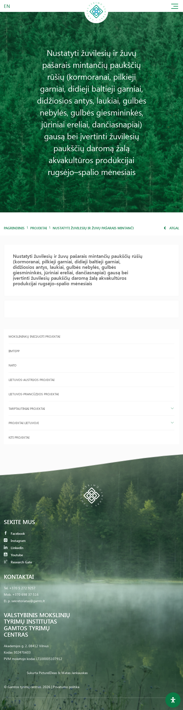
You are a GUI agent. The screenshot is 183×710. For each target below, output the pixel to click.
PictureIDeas (48, 672)
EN (7, 6)
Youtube (13, 555)
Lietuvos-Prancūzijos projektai (34, 394)
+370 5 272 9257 (22, 588)
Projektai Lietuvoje (24, 423)
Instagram (14, 540)
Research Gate (18, 562)
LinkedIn (13, 547)
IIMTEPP (14, 351)
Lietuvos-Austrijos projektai (31, 380)
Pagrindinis (14, 228)
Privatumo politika (66, 687)
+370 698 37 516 (25, 594)
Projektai (38, 228)
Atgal (171, 228)
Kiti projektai (19, 437)
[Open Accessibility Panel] (173, 700)
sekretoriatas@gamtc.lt (28, 601)
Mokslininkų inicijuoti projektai (34, 336)
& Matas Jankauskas (73, 672)
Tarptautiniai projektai (27, 408)
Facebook (14, 533)
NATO (12, 365)
